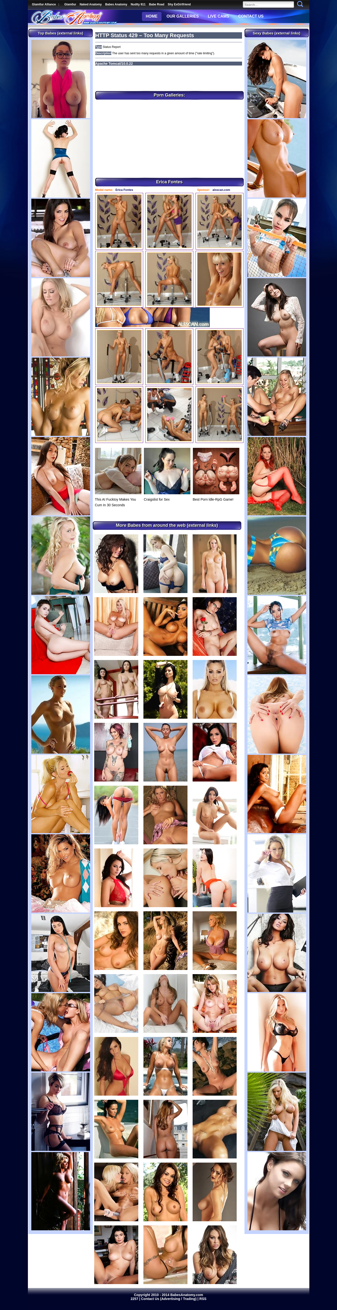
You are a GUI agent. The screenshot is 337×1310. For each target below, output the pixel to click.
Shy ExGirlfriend (179, 4)
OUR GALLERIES (183, 16)
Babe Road (156, 4)
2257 (135, 1299)
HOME (152, 16)
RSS (203, 1299)
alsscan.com (221, 190)
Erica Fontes (124, 190)
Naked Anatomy (91, 4)
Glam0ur (70, 4)
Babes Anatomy (116, 4)
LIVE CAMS (218, 16)
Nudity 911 (138, 4)
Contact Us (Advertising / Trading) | (170, 1299)
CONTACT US (251, 16)
